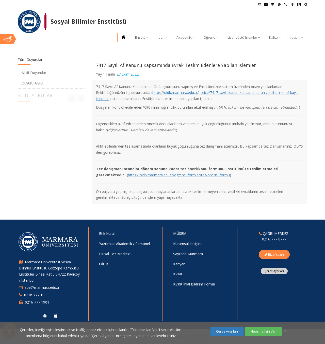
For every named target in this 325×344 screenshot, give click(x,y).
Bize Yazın (274, 254)
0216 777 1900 (36, 294)
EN (299, 4)
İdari (162, 37)
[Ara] (306, 5)
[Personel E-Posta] (265, 4)
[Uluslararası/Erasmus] (279, 4)
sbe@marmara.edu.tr (42, 287)
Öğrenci (211, 37)
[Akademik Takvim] (272, 4)
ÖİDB (103, 264)
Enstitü (141, 37)
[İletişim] (285, 4)
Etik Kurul (107, 233)
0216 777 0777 (274, 239)
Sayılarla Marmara (188, 253)
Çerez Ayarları (274, 271)
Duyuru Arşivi (32, 83)
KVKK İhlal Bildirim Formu (194, 284)
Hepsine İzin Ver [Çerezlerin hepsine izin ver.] (263, 331)
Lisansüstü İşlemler (244, 37)
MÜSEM (179, 233)
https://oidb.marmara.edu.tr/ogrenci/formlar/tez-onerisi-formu (179, 175)
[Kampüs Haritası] (292, 4)
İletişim (296, 37)
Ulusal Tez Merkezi (115, 253)
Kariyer (179, 264)
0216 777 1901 (37, 302)
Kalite (275, 37)
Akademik (185, 37)
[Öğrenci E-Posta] (259, 4)
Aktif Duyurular (34, 72)
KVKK (177, 273)
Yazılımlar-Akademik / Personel (124, 243)
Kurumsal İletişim (187, 243)
